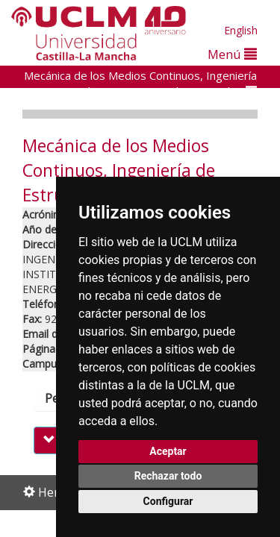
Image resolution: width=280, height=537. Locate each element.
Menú (232, 54)
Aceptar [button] (168, 451)
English (241, 30)
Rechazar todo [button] (168, 476)
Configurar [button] (168, 501)
